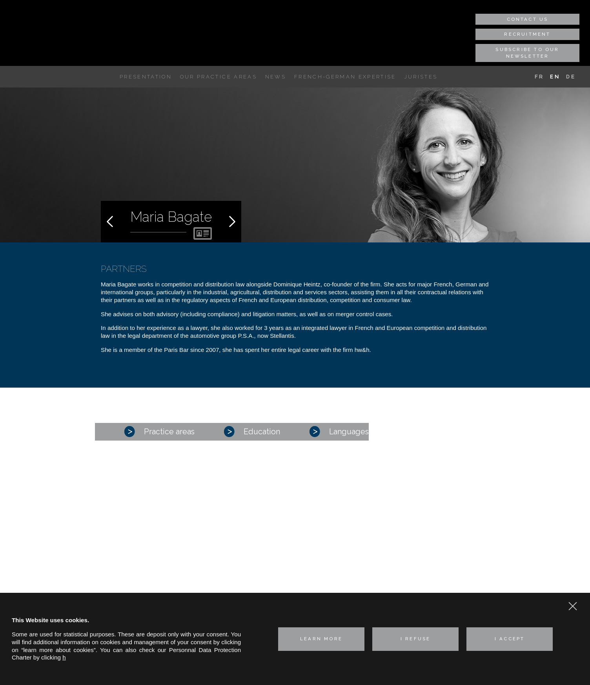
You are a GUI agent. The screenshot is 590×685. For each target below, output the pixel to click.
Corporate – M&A (262, 529)
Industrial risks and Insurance (278, 549)
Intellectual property (265, 559)
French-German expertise (345, 77)
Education (252, 431)
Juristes (421, 77)
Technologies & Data (266, 589)
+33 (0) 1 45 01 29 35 (452, 541)
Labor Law (253, 569)
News (275, 77)
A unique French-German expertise (109, 77)
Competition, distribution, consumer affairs (294, 539)
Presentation (146, 77)
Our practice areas (218, 77)
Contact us (527, 19)
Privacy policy (409, 570)
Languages (339, 431)
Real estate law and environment (282, 579)
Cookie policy (408, 584)
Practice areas (159, 431)
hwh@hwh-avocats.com (444, 557)
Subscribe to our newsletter (527, 53)
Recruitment (527, 34)
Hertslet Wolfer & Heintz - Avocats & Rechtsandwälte (63, 25)
